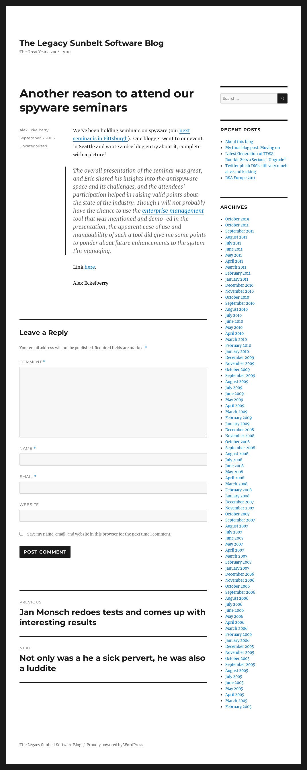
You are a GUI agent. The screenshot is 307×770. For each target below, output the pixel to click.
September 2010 (240, 303)
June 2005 (234, 682)
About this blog (239, 141)
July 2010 (233, 315)
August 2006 (237, 598)
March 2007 (236, 556)
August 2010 (236, 309)
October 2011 (237, 225)
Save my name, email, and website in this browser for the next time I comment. (99, 534)
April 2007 (234, 550)
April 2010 (234, 333)
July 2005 (233, 676)
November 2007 (239, 508)
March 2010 (236, 339)
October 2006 (237, 586)
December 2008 (239, 429)
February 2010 (238, 345)
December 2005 (239, 646)
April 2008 (234, 478)
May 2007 (234, 544)
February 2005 (238, 706)
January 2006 (237, 640)
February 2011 (238, 273)
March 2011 (235, 267)
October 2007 (237, 514)
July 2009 (234, 387)
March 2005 (236, 700)
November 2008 (239, 435)
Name (27, 448)
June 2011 (234, 249)
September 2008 (240, 447)
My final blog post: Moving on (252, 147)
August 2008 (236, 454)
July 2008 (233, 460)
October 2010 (237, 297)
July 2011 (233, 243)
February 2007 (238, 562)
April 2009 (235, 405)
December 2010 (239, 285)
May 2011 (233, 255)
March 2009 (236, 411)
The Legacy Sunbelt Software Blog (91, 43)
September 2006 (240, 592)
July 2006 (234, 604)
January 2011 (236, 279)
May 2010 (234, 327)
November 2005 (239, 652)
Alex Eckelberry (33, 130)
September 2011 (239, 231)
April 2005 (234, 694)
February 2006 (238, 634)
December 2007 (239, 502)
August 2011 (236, 237)
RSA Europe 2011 (240, 177)
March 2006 (236, 628)
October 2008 (237, 441)
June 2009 (234, 393)
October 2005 (237, 658)
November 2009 (240, 363)
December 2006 (239, 574)
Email (28, 476)
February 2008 (238, 490)
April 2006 (235, 622)
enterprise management (173, 210)
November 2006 (240, 580)
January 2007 (237, 568)
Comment (32, 361)
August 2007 (236, 526)
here (90, 267)
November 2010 (239, 291)
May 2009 (234, 399)
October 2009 (237, 369)
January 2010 (237, 351)
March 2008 (236, 484)
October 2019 (237, 219)
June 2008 (234, 466)
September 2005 (240, 664)
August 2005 (236, 670)
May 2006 (234, 616)
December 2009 (239, 357)
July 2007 (233, 532)
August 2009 (237, 381)
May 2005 (234, 688)
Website (29, 504)
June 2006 (234, 610)
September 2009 (240, 375)
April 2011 (234, 261)
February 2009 (238, 417)
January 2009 (237, 423)
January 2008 (237, 496)
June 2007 (234, 538)
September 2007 (240, 520)
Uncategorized (33, 146)
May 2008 (234, 472)
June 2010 (234, 321)
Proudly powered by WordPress (115, 744)
